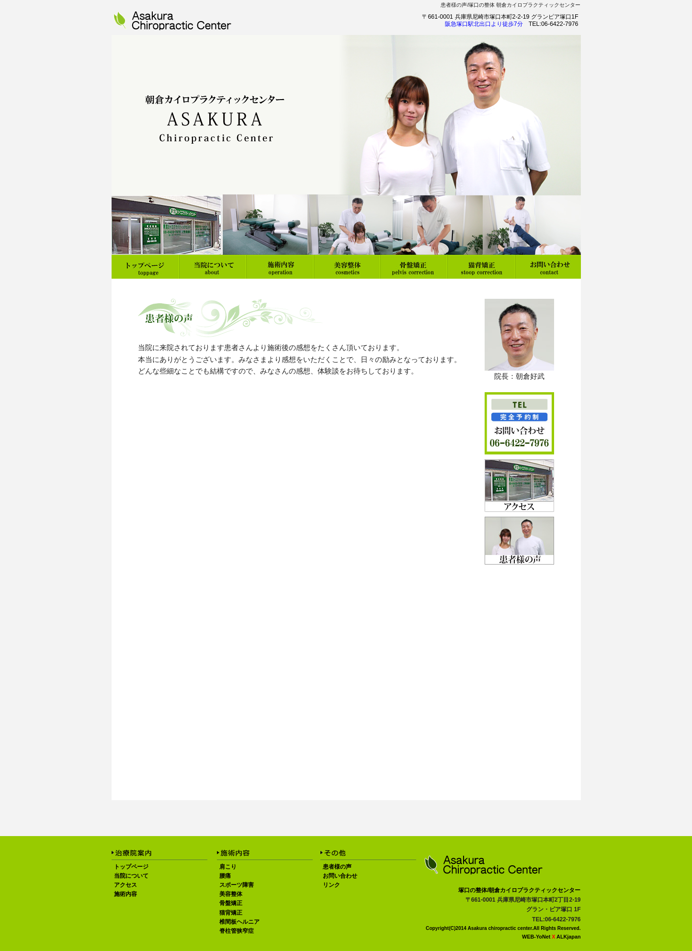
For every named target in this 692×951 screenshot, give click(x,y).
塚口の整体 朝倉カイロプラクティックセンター (524, 5)
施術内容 (125, 894)
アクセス (125, 885)
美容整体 (230, 894)
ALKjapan (568, 937)
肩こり (228, 866)
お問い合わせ (340, 875)
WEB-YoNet (536, 937)
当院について (131, 875)
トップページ (131, 866)
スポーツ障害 (236, 885)
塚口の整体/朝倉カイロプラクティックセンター (519, 890)
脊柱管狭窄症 (236, 931)
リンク (331, 885)
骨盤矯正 (230, 903)
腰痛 (225, 875)
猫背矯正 (230, 912)
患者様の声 (454, 5)
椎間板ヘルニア (239, 921)
